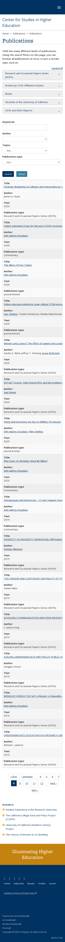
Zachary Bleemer (13, 549)
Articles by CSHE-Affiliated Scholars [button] (24, 85)
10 (27, 783)
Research (8, 804)
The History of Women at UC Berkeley (27, 834)
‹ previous (28, 777)
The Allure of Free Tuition (18, 265)
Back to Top (57, 937)
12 (42, 783)
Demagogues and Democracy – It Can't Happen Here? (34, 500)
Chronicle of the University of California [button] (26, 102)
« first (14, 777)
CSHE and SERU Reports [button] (18, 110)
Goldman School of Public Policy (20, 893)
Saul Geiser (10, 392)
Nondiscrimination (11, 924)
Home (5, 33)
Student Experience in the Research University (31, 809)
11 (35, 783)
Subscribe (19, 883)
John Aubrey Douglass (16, 235)
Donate (31, 883)
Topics (6, 145)
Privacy (6, 928)
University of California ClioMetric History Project (28, 826)
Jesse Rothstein (51, 353)
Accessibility (8, 920)
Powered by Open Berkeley (15, 916)
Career (52, 883)
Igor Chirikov (11, 314)
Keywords (8, 121)
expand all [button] (57, 68)
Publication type (12, 156)
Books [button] (8, 93)
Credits (41, 883)
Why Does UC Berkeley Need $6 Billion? (26, 461)
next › (54, 783)
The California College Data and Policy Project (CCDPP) (31, 817)
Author (6, 133)
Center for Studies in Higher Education (27, 22)
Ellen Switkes (36, 431)
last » (36, 790)
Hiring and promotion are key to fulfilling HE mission (32, 421)
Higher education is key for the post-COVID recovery (33, 225)
